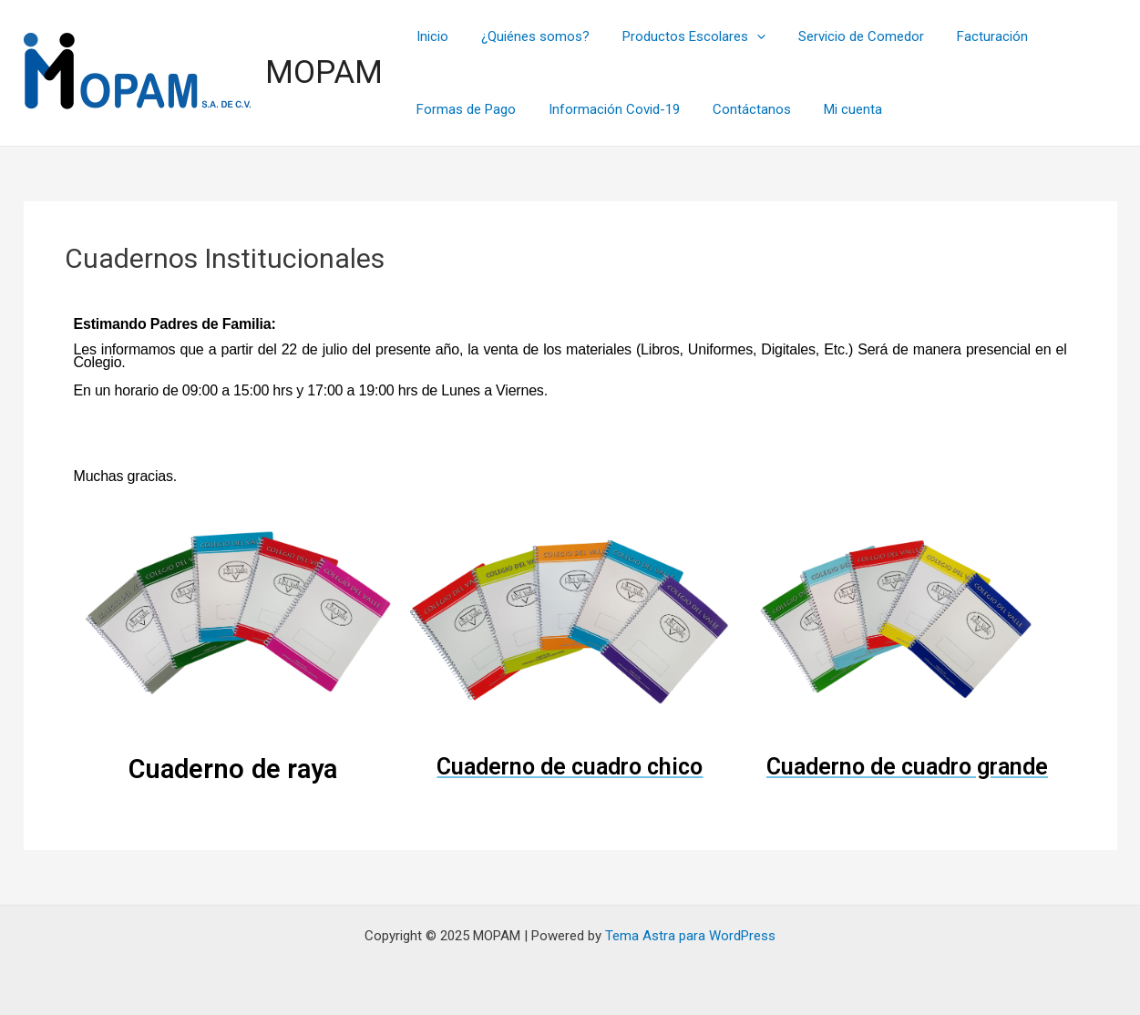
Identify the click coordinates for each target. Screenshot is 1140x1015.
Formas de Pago (464, 109)
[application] (744, 36)
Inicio (431, 36)
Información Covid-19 (607, 109)
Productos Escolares (681, 36)
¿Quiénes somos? (528, 36)
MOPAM (324, 72)
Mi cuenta (835, 109)
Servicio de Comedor (843, 36)
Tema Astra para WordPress (690, 936)
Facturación (968, 36)
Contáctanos (739, 109)
